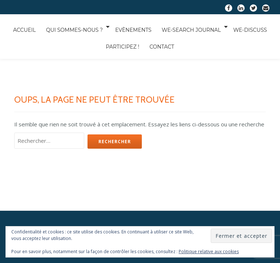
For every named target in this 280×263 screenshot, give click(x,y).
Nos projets (140, 160)
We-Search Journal (202, 34)
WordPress (182, 201)
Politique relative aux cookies (209, 251)
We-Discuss (34, 60)
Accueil (29, 34)
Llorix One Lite (101, 201)
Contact (123, 60)
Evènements (142, 34)
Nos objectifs (178, 160)
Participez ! (81, 60)
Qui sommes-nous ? (82, 34)
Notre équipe (101, 160)
